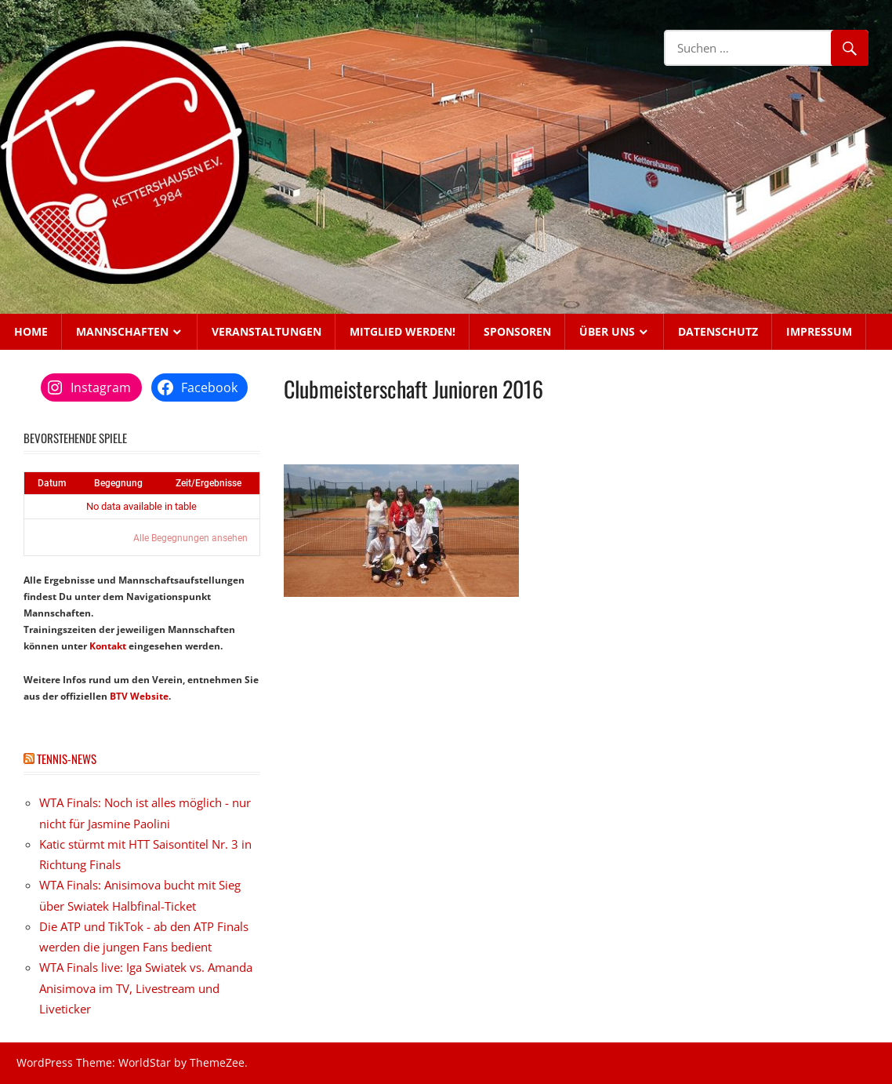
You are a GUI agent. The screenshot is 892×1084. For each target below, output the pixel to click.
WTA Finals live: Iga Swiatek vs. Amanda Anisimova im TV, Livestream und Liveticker (145, 988)
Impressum (819, 331)
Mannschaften (122, 331)
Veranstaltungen (266, 331)
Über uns (607, 331)
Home (31, 331)
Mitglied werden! (402, 331)
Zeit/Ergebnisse (208, 483)
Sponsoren (517, 331)
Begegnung (118, 483)
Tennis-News (66, 758)
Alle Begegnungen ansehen (190, 538)
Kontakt (107, 646)
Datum (52, 483)
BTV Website (139, 696)
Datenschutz (718, 331)
